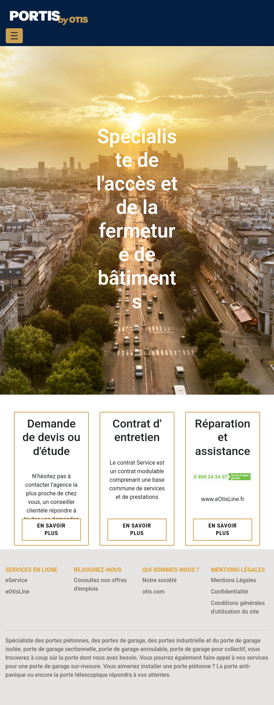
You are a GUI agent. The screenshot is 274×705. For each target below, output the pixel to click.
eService (16, 580)
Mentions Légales (233, 580)
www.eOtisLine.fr (222, 499)
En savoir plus (51, 529)
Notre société (159, 580)
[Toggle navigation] (14, 35)
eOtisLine (17, 591)
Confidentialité (229, 591)
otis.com (153, 591)
